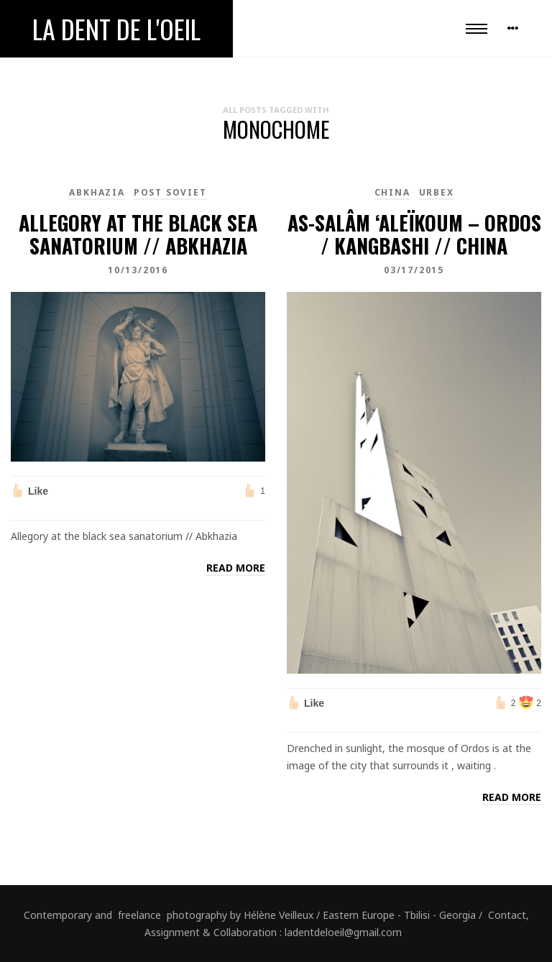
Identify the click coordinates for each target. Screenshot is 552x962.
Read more (235, 567)
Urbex (436, 192)
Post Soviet (170, 192)
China (392, 192)
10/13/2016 (138, 270)
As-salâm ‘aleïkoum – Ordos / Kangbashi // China (414, 234)
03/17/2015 (414, 270)
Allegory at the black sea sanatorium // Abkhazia (138, 234)
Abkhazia (96, 192)
